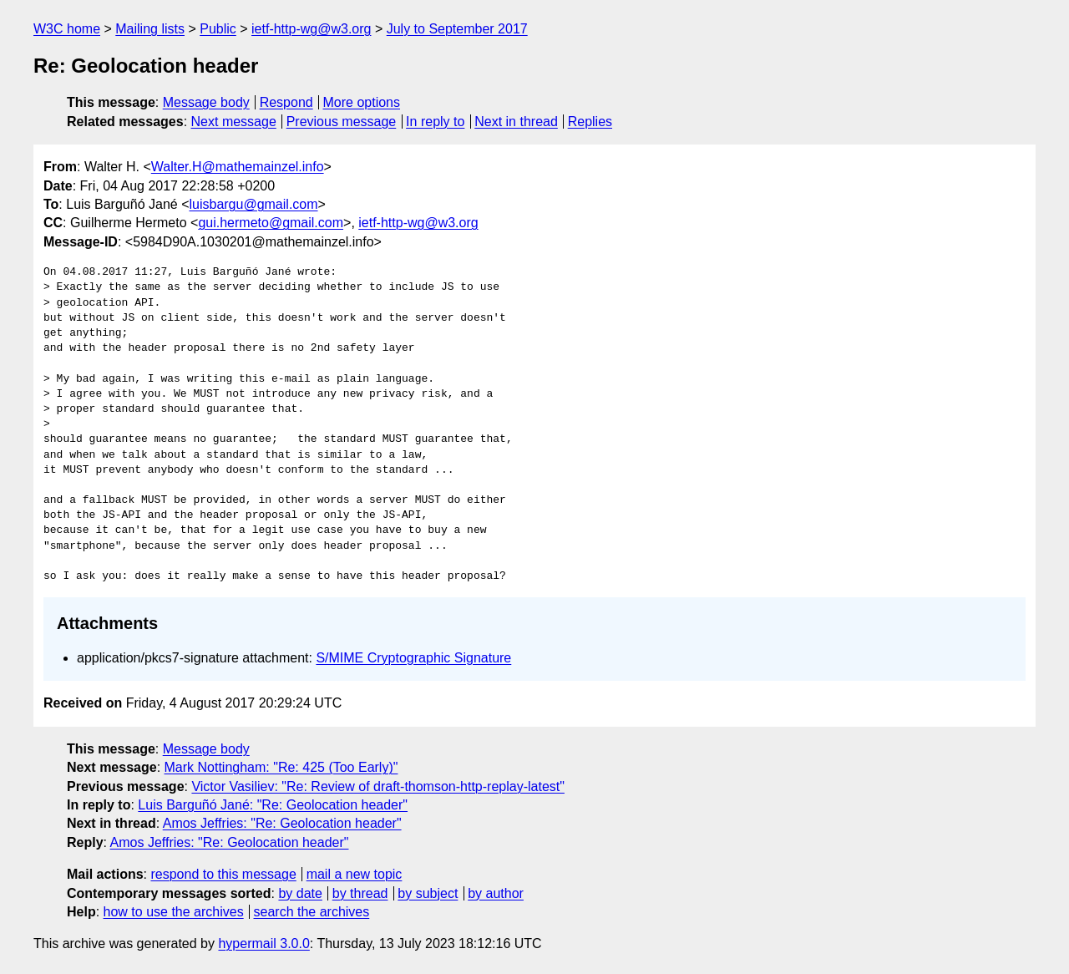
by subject (428, 893)
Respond (286, 102)
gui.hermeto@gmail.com (270, 223)
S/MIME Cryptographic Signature (413, 658)
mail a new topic (355, 874)
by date (300, 893)
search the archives (312, 912)
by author (496, 893)
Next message (233, 121)
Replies (590, 121)
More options (362, 102)
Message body (206, 102)
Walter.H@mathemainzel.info (237, 167)
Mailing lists (150, 29)
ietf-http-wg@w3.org (311, 29)
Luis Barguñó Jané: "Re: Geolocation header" (273, 805)
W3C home (66, 29)
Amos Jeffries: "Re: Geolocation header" (282, 823)
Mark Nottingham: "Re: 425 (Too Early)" (281, 767)
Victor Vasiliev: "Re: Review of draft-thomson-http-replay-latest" (378, 786)
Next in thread (516, 121)
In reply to (435, 121)
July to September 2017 (457, 29)
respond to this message (223, 874)
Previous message (341, 121)
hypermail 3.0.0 (263, 943)
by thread (360, 893)
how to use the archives (174, 912)
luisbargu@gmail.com (253, 204)
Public (218, 29)
